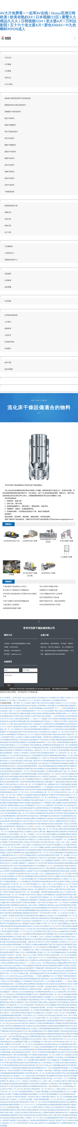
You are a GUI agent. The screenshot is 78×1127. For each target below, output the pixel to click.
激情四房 (67, 1044)
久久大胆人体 (49, 742)
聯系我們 (5, 382)
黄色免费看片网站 (40, 850)
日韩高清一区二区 (22, 1060)
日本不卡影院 (54, 839)
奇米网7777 (62, 1118)
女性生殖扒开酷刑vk (66, 876)
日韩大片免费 (29, 960)
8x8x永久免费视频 (40, 816)
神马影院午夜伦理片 (62, 1076)
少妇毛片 (60, 958)
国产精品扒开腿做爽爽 (48, 755)
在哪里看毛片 (53, 929)
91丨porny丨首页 (42, 937)
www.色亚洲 (46, 708)
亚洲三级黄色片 (70, 958)
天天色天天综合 (37, 871)
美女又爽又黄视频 (61, 1084)
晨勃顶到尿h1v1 (55, 892)
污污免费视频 (35, 1042)
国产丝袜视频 (54, 937)
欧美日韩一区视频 (67, 1112)
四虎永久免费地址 (30, 918)
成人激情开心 (30, 1021)
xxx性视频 (7, 850)
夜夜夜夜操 (28, 1049)
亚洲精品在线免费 (11, 837)
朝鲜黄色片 (44, 876)
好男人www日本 (61, 908)
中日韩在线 (63, 1031)
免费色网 (26, 766)
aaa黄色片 (13, 887)
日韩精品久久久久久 (49, 926)
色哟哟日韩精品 (42, 808)
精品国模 (51, 826)
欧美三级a (55, 895)
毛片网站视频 (57, 853)
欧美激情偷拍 (55, 745)
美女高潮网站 (9, 963)
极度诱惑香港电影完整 (68, 895)
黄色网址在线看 (23, 803)
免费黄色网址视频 (36, 1060)
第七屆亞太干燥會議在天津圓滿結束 (16, 590)
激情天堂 (65, 1102)
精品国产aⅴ (32, 808)
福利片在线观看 (52, 960)
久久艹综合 (41, 758)
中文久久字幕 (55, 976)
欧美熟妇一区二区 (54, 753)
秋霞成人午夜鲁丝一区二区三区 (30, 1118)
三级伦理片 (8, 1026)
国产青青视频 (43, 1091)
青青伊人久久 (24, 958)
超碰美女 (15, 732)
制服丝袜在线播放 (56, 766)
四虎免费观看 (68, 708)
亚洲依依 (72, 845)
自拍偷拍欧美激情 (6, 897)
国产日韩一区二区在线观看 (15, 1000)
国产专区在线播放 (60, 1002)
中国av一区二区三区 (7, 795)
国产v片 (35, 805)
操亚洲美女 (10, 771)
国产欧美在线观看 (40, 753)
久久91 (35, 1091)
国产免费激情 (15, 1007)
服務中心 (5, 293)
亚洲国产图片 (29, 769)
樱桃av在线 (62, 803)
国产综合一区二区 (8, 973)
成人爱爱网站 (44, 745)
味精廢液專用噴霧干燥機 (12, 608)
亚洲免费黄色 (28, 992)
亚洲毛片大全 (66, 737)
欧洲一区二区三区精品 (36, 947)
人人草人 (3, 971)
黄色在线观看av (23, 1086)
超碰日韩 (64, 931)
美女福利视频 (67, 934)
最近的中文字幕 (63, 1107)
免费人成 (5, 887)
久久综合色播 (25, 965)
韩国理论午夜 (12, 860)
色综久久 (14, 758)
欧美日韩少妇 (47, 984)
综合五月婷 (34, 1026)
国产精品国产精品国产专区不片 (57, 1120)
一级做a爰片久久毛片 (34, 863)
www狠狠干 (49, 900)
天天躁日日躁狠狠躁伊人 (13, 779)
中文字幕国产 (26, 944)
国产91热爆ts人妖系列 (69, 881)
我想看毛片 (43, 973)
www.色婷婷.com (16, 929)
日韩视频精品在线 (16, 905)
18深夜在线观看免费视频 (64, 779)
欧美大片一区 (45, 1068)
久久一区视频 (41, 719)
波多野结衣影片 (68, 837)
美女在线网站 (21, 889)
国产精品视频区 (49, 1076)
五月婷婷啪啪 (46, 895)
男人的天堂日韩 (14, 1044)
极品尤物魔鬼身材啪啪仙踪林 (53, 1034)
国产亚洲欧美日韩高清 (54, 795)
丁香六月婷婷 (52, 719)
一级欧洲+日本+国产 (34, 942)
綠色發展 (5, 354)
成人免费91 (67, 847)
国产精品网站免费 (27, 818)
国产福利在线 (50, 811)
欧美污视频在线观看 (22, 713)
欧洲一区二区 (31, 1047)
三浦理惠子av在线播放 (23, 795)
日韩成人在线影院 (33, 724)
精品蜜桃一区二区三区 (49, 1055)
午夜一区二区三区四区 (43, 1073)
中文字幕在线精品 (38, 811)
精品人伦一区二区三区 (8, 847)
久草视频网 (34, 1078)
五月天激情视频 (54, 808)
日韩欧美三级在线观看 (31, 745)
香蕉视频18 (13, 1084)
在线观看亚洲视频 (68, 727)
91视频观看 (73, 1010)
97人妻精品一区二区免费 (40, 860)
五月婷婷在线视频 (6, 876)
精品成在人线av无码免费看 (52, 979)
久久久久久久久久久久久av (29, 1105)
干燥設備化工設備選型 (11, 605)
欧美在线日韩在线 (45, 1078)
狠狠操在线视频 (60, 763)
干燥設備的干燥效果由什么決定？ (15, 586)
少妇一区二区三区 (67, 808)
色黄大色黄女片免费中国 (39, 1097)
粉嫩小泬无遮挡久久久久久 (63, 942)
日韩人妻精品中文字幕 (33, 1023)
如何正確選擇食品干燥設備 (49, 597)
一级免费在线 (44, 892)
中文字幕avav (36, 926)
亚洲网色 (71, 1115)
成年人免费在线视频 (14, 939)
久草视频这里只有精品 (21, 750)
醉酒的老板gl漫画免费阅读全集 (20, 926)
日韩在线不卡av (60, 1015)
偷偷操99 (40, 934)
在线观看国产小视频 (32, 968)
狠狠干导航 (37, 829)
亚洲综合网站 (71, 719)
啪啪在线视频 (21, 1068)
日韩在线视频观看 (40, 908)
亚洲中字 (29, 829)
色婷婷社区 (37, 868)
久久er (44, 1118)
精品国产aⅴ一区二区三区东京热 (39, 711)
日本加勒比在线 (22, 973)
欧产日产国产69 (41, 1094)
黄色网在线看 (53, 1021)
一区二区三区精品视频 (66, 1013)
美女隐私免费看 (28, 853)
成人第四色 (31, 1002)
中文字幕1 (50, 1084)
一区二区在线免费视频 (10, 824)
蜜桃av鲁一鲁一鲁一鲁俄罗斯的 (13, 829)
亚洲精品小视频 (56, 986)
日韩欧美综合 (12, 748)
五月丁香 (45, 868)
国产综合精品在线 (43, 1110)
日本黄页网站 (15, 800)
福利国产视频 (68, 766)
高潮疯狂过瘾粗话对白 (62, 900)
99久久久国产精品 (10, 724)
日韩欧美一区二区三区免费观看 (60, 1097)
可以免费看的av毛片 (26, 1039)
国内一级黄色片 (35, 750)
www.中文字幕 (40, 971)
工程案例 (5, 197)
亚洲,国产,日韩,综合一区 (8, 955)
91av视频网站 (55, 737)
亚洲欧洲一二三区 (29, 719)
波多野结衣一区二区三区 (41, 797)
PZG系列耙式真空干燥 (12, 541)
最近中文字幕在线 (23, 729)
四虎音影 (63, 787)
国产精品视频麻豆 (13, 971)
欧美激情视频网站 (46, 790)
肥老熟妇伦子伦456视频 (35, 866)
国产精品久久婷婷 (27, 1007)
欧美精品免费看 (57, 1026)
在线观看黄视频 (11, 803)
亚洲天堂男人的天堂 (65, 973)
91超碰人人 (22, 758)
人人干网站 (54, 721)
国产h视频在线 (17, 826)
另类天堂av (53, 950)
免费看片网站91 (54, 1112)
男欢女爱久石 (68, 979)
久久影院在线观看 (62, 750)
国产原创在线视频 (27, 971)
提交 (9, 685)
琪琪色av (17, 897)
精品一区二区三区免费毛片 (55, 897)
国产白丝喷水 (14, 1097)
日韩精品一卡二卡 (70, 790)
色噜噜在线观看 (13, 706)
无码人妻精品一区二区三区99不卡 (59, 732)
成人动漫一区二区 (12, 711)
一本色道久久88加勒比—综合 (22, 753)
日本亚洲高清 (29, 1073)
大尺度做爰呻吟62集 (17, 727)
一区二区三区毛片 (55, 1099)
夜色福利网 (31, 1094)
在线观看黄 (11, 989)
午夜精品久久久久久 (63, 884)
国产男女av (63, 1073)
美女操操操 (4, 884)
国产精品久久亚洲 (8, 1068)
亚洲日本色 (26, 1026)
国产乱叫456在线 (54, 1010)
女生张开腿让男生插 (46, 842)
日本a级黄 (66, 853)
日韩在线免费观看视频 (26, 910)
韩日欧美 (31, 913)
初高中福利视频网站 (33, 721)
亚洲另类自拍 (13, 1031)
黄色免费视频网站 (10, 968)
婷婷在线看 (73, 1120)
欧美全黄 (36, 824)
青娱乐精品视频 (42, 1010)
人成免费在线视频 (67, 1070)
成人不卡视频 (44, 803)
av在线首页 (43, 929)
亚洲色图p (68, 1086)
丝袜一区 (21, 955)
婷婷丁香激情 (9, 916)
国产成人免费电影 (47, 784)
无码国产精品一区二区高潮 (26, 937)
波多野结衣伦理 (13, 845)
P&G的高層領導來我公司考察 (50, 605)
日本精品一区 (60, 826)
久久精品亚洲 (43, 950)
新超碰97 (12, 1110)
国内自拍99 (53, 1036)
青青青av (53, 797)
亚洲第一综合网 (44, 986)
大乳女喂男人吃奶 (65, 721)
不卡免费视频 (14, 1039)
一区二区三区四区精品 (19, 947)
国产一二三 (64, 981)
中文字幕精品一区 (39, 1070)
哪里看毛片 (43, 889)
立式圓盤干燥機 (66, 557)
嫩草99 (50, 874)
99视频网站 (34, 1086)
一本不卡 (55, 1078)
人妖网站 (7, 934)
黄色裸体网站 (71, 803)
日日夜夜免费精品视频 (27, 774)
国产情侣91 (45, 721)
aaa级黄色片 (47, 847)
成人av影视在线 (40, 960)
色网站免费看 (51, 1049)
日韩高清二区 (39, 1039)
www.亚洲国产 (5, 871)
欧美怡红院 (71, 1031)
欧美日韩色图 (26, 1099)
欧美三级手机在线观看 (66, 774)
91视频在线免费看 (38, 795)
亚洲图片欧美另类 (42, 931)
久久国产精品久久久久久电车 (31, 1015)
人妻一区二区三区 (48, 829)
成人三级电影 (31, 1120)
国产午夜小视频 (49, 1060)
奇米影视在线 (58, 847)
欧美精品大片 (22, 832)
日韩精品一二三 (50, 716)
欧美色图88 (27, 797)
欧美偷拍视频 (67, 863)
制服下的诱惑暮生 (46, 968)
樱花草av (71, 816)
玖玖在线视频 (30, 742)
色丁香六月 (71, 950)
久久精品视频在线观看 (69, 994)
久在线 (2, 1123)
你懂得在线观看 (52, 879)
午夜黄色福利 (62, 1049)
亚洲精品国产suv (24, 837)
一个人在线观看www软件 (50, 787)
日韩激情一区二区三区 (20, 931)
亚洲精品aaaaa (17, 805)
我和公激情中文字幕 (41, 1107)
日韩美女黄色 (36, 713)
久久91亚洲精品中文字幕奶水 (50, 1063)
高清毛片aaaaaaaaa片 (9, 858)
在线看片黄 (68, 769)
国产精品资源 (5, 997)
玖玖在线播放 (26, 855)
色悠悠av (21, 968)
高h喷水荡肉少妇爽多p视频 (26, 1110)
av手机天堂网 (33, 842)
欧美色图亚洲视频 (28, 979)
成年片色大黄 (32, 874)
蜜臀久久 (31, 832)
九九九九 (32, 931)
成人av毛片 (74, 860)
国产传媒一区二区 (66, 771)
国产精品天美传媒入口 (25, 716)
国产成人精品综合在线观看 (59, 944)
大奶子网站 (42, 732)
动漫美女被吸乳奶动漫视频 (52, 727)
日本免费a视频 (50, 947)
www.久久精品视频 (33, 755)
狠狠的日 (7, 742)
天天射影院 (23, 711)
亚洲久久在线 (23, 737)
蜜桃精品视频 (14, 1107)
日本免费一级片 (51, 971)
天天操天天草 (12, 1078)
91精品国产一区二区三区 (23, 771)
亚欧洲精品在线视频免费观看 (50, 1105)
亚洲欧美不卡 (21, 1002)
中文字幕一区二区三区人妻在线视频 (53, 923)
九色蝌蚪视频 (5, 1052)
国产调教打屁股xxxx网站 (44, 1002)
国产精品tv (53, 803)
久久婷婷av (19, 766)
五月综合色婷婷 (62, 1094)
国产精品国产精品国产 (14, 892)
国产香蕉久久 (12, 737)
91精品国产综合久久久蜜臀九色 (20, 1057)
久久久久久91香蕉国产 (8, 874)
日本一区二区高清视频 (31, 892)
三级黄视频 (56, 1065)
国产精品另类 (56, 711)
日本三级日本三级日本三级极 (48, 821)
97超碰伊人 (34, 706)
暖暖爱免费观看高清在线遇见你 (55, 871)
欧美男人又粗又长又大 (40, 858)
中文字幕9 (50, 758)
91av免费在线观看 (34, 737)
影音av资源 (30, 1084)
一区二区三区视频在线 (8, 832)
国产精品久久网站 (60, 968)
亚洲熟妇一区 (26, 708)
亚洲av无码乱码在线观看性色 (48, 965)
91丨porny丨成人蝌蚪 (41, 963)
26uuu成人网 (36, 1123)
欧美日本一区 (5, 1070)
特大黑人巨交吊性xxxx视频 (44, 703)
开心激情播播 (14, 774)
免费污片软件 (55, 813)
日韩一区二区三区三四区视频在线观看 (18, 1091)
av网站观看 (45, 766)
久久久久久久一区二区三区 (13, 918)
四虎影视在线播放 (17, 742)
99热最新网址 (46, 992)
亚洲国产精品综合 (52, 734)
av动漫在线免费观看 (34, 1034)
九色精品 (33, 1089)
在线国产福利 (65, 734)
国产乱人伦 (62, 1055)
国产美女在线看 (19, 1120)
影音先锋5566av (32, 1112)
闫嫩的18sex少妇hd (45, 916)
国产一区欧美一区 (62, 947)
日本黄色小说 (5, 910)
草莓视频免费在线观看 (39, 729)
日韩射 (69, 1118)
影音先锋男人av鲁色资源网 (50, 748)
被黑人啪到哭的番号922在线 (22, 816)
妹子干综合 (40, 740)
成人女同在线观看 (25, 824)
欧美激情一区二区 (53, 994)
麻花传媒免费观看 (62, 800)
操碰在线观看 (39, 1007)
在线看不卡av (19, 921)
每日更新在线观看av (69, 1063)
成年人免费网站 (39, 905)
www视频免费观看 (68, 711)
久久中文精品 (73, 1068)
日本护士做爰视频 (19, 1047)
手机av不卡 (33, 821)
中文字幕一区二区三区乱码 (37, 1102)
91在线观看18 (21, 989)
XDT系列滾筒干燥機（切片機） (30, 574)
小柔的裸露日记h (52, 706)
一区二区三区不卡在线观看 (31, 1044)
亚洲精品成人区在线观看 (32, 939)
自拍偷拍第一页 (47, 837)
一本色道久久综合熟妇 (29, 1081)
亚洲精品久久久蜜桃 (40, 779)
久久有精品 (34, 845)
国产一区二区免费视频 (68, 1078)
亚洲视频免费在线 (54, 1102)
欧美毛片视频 (54, 876)
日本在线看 (35, 792)
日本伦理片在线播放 (20, 1018)
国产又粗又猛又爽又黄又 (29, 732)
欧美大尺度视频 (61, 1060)
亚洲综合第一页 (44, 1086)
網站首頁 (5, 44)
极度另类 (33, 965)
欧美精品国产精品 (61, 866)
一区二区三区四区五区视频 (31, 813)
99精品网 (17, 1015)
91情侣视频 (28, 879)
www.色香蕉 (14, 965)
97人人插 (61, 989)
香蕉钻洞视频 (30, 902)
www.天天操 (59, 1044)
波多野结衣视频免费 (17, 721)
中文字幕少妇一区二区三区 (18, 884)
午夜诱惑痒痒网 (66, 1023)
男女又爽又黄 (39, 832)
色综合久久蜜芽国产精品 (44, 776)
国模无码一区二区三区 (43, 921)
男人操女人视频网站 (38, 994)
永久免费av (70, 897)
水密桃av (17, 1013)
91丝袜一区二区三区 (68, 753)
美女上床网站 (43, 1112)
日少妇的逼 (57, 1057)
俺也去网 (55, 1073)
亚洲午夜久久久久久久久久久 (66, 1039)
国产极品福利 (31, 1000)
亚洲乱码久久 (21, 763)
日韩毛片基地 (57, 921)
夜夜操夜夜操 (45, 881)
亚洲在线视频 (21, 942)
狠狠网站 (13, 1115)
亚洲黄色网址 (66, 905)
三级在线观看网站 (16, 1052)
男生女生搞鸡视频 (47, 1123)
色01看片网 (17, 761)
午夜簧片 (12, 1002)
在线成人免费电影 (53, 1070)
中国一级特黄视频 (60, 1047)
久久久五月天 (33, 1018)
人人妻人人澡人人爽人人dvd (64, 842)
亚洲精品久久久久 (6, 755)
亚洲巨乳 (61, 889)
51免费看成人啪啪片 (17, 997)
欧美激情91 (72, 742)
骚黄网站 (18, 790)
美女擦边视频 (12, 776)
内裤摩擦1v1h (17, 853)
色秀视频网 (58, 837)
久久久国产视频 (11, 834)
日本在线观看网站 (59, 818)
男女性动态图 (9, 900)
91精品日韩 (25, 1013)
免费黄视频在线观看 (66, 706)
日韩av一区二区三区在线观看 (65, 955)
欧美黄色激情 (57, 863)
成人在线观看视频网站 (45, 1047)
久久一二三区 (28, 963)
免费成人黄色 (36, 837)
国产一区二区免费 (66, 839)
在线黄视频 (61, 719)
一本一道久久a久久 (26, 1107)
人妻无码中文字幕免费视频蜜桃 (43, 761)
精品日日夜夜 (41, 734)
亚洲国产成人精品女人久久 (10, 1081)
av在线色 (30, 763)
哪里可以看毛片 (65, 965)
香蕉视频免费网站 (33, 787)
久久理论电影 (53, 1091)
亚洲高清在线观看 (33, 1068)
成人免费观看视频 (29, 952)
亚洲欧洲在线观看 (13, 708)
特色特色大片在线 (63, 939)
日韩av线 (33, 800)
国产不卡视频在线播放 (15, 868)
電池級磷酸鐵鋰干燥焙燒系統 (48, 540)
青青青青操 (13, 740)
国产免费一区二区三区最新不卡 (50, 1018)
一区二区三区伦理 (48, 750)
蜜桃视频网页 (52, 1118)
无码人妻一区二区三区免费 (30, 784)
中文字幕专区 (18, 876)
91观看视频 (21, 1084)
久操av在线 (23, 1034)
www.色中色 (19, 1023)
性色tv (49, 816)
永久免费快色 (31, 989)
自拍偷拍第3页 (43, 918)
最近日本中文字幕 (42, 1000)
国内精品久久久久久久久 (46, 800)
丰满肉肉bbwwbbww (53, 905)
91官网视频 (48, 934)
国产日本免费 (9, 790)
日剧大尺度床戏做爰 (62, 784)
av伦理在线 (39, 1076)
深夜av (11, 994)
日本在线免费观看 (24, 860)
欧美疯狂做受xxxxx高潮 (8, 1076)
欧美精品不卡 (26, 1123)
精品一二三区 (58, 776)
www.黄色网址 (5, 758)
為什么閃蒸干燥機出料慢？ (49, 586)
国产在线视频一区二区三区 (51, 997)
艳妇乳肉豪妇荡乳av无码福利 (22, 850)
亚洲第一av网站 (42, 989)
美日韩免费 (14, 1070)
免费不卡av (71, 1036)
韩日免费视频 (32, 758)
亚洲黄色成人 (5, 721)
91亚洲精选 (39, 742)
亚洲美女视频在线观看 (26, 776)
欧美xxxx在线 (59, 790)
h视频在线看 (54, 981)
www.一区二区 (26, 897)
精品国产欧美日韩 (38, 897)
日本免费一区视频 (10, 1094)
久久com (56, 916)
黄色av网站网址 (61, 832)
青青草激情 (62, 950)
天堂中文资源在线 (39, 879)
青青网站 (42, 706)
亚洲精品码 (17, 979)
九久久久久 (18, 745)
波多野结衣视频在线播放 (67, 868)
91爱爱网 (58, 713)
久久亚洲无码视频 (68, 1028)
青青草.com (35, 855)
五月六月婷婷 (12, 863)
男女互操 (51, 779)
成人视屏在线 (60, 829)
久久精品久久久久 (17, 934)
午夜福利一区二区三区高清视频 (47, 952)
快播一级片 (63, 824)
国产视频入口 (17, 952)
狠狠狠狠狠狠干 (41, 1021)
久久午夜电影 (24, 981)
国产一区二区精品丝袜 (26, 1076)
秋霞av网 (5, 905)
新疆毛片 (70, 1055)
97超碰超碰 (34, 803)
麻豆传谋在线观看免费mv (30, 1063)
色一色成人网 (24, 845)
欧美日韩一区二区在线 (62, 874)
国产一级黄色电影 (57, 782)
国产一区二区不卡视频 (34, 847)
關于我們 (5, 49)
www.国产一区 (5, 1036)
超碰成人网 (40, 887)
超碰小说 (13, 910)
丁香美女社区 (72, 908)
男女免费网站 (52, 973)
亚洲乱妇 (38, 910)
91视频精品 (21, 1021)
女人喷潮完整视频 (61, 742)
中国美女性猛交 (19, 755)
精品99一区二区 (51, 774)
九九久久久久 (49, 866)
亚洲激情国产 (66, 1105)
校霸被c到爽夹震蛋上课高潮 (40, 782)
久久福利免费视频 (42, 1028)
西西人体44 (34, 1005)
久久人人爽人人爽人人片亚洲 (48, 1081)
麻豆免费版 (36, 1057)
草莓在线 (64, 748)
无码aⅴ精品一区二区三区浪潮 (13, 895)
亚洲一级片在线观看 (68, 745)
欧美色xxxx (44, 1036)
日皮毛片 (28, 811)
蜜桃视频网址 (61, 724)
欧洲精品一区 (35, 766)
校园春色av (46, 910)
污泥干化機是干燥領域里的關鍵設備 (16, 601)
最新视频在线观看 (12, 1105)
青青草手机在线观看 (16, 960)
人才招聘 (5, 375)
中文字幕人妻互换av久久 (11, 784)
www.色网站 (21, 847)
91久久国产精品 (11, 1086)
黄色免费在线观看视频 (12, 944)
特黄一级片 (70, 1110)
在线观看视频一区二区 (27, 1010)
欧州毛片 (23, 787)
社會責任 (5, 307)
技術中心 (5, 238)
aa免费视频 (22, 1094)
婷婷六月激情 (50, 740)
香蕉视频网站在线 (13, 813)
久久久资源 (65, 845)
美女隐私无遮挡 (53, 824)
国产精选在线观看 (67, 813)
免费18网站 (61, 755)
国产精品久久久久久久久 (39, 958)
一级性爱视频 (33, 973)
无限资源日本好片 (34, 1065)
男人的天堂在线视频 (11, 981)
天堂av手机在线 (48, 1015)
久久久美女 (27, 929)
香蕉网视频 (52, 1094)
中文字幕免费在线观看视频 (44, 1052)
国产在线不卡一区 (6, 1013)
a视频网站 (45, 976)
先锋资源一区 (25, 1097)
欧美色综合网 (57, 984)
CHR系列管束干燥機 (30, 541)
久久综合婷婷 (22, 808)
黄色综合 (17, 923)
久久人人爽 (55, 1089)
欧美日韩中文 (43, 845)
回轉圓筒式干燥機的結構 (48, 590)
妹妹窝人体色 (23, 842)
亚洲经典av (16, 1063)
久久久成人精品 (71, 755)
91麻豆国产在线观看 (60, 816)
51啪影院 (43, 824)
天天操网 (37, 992)
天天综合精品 (12, 842)
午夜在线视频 (32, 1031)
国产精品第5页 (21, 1102)
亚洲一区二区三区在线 (21, 1005)
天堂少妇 (35, 929)
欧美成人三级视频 (65, 858)
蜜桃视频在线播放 (21, 913)
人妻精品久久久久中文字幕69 (61, 910)
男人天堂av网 (50, 1039)
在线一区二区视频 (20, 950)
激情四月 (62, 1110)
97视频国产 (22, 863)
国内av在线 (72, 1049)
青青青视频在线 (71, 829)
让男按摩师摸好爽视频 (22, 994)
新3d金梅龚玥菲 (6, 826)
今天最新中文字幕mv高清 (45, 955)
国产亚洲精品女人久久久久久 (24, 734)
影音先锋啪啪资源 (39, 1049)
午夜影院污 (40, 774)
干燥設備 (5, 90)
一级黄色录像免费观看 (40, 1099)
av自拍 (62, 1089)
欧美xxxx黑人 (28, 905)
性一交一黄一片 (23, 834)
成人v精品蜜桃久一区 (33, 727)
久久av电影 (67, 1099)
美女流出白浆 (63, 971)
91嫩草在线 (69, 834)
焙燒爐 (11, 574)
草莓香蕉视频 (5, 792)
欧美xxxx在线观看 (13, 1042)
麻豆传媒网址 (55, 860)
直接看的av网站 (30, 934)
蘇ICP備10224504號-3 (60, 689)
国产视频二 (25, 1042)
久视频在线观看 (52, 1031)
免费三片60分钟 (68, 992)
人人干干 (7, 947)
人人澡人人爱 (43, 874)
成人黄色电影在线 (47, 1044)
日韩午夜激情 (16, 1036)
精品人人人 (17, 1099)
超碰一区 (37, 763)
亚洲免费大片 (33, 986)
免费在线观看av (53, 771)
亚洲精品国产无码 (24, 858)
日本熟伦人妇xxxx (16, 1049)
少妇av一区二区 (58, 902)
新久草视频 (56, 1023)
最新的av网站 (14, 958)
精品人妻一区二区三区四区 (50, 792)
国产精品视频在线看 (33, 997)
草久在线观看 (27, 779)
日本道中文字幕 (65, 1081)
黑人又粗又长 (24, 821)
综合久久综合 (45, 1013)
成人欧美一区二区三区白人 (20, 792)
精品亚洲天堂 (22, 874)
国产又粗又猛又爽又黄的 (31, 790)
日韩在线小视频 (5, 805)
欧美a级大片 (11, 716)
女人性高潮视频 (67, 1057)
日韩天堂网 (68, 776)
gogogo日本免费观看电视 (31, 1036)
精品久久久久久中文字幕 (26, 887)
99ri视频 (60, 1007)
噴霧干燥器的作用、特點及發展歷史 (53, 601)
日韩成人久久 (7, 761)
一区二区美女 (61, 913)
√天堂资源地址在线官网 (26, 740)
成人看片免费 (68, 921)
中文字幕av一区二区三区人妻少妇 (17, 1089)
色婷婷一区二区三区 (13, 908)
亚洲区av (23, 839)
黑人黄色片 (8, 853)
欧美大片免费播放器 (62, 1123)
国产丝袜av (53, 989)
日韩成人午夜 (30, 921)
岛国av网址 (22, 724)
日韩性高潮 (53, 918)
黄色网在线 (10, 913)
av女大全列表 (50, 887)
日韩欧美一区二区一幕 (63, 887)
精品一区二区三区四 (13, 1123)
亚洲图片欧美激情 (71, 1034)
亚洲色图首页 (23, 986)
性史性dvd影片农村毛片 (63, 1052)
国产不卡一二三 (57, 708)
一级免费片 (46, 737)
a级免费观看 (40, 1120)
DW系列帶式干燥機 (48, 573)
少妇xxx (11, 1023)
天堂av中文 (57, 934)
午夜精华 (65, 1010)
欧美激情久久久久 (57, 1086)
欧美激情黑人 (61, 716)
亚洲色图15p (51, 850)
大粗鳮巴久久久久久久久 (63, 703)
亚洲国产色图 (61, 811)
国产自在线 (21, 1112)
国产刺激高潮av (12, 1010)
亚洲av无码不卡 (61, 761)
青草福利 (26, 782)
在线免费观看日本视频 (55, 769)
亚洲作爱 (10, 766)
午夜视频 (24, 923)
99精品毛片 (41, 1031)
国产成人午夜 (33, 950)
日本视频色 (25, 800)
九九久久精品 (57, 992)
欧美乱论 (3, 863)
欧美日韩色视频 (55, 1000)
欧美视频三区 (72, 763)
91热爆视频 (28, 876)
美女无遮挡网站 (34, 881)
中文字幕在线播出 (25, 1070)
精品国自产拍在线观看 (68, 952)
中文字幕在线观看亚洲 (8, 1065)
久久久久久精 (30, 955)
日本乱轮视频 (10, 889)
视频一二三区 (18, 879)
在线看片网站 (42, 1115)
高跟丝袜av (32, 1115)
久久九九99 (28, 826)
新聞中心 (5, 265)
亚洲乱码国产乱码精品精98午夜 (26, 916)
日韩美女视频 (50, 834)
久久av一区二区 (72, 792)
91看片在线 (10, 902)
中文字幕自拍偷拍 (68, 1018)
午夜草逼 (74, 874)
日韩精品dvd (13, 1118)
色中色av (71, 1060)
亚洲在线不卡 (19, 902)
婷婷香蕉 (15, 821)
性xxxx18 (70, 923)
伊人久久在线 (52, 729)
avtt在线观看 (60, 834)
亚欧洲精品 (72, 968)
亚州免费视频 (36, 708)
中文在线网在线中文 (48, 724)
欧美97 (63, 792)
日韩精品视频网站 (16, 769)
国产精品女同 (39, 716)
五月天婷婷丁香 (47, 942)
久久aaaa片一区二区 (40, 826)
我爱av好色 (54, 1110)
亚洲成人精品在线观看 (66, 729)
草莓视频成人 (10, 937)
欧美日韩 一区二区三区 (43, 853)
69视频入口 (4, 958)
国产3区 (33, 981)
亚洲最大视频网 (46, 1057)
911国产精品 (47, 863)
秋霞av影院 (8, 1018)
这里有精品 (11, 763)
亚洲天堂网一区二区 (58, 855)
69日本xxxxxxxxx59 (19, 976)
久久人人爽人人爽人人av (46, 884)
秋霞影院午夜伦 (23, 748)
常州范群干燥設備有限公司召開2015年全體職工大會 (20, 595)
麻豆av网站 (28, 868)
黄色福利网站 (19, 811)
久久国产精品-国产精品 (43, 902)
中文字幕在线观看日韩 (66, 926)
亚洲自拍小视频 (55, 963)
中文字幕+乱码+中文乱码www (51, 1042)
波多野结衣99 (56, 881)
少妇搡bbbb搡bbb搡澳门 (40, 944)
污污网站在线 (26, 761)
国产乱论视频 (34, 1013)
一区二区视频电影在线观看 (24, 900)
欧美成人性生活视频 (46, 1005)
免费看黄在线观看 (34, 984)
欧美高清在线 (22, 1065)
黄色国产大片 (7, 1047)
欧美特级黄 (71, 716)
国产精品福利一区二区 (14, 797)
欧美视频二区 (54, 858)
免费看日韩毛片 (67, 963)
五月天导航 (8, 1005)
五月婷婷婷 (72, 824)
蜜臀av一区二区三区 (37, 834)
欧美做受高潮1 (11, 1021)
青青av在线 (10, 921)
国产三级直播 (39, 900)
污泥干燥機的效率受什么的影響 (51, 594)
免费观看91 (17, 1026)
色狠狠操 (53, 939)
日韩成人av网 (52, 889)
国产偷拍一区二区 (19, 703)
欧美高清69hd (24, 706)
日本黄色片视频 (34, 923)
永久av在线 (53, 1107)
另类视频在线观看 (47, 713)
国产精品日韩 (59, 1005)
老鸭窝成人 (53, 868)
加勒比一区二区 (67, 713)
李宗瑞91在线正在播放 (32, 895)
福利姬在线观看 (23, 1078)
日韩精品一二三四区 (34, 976)
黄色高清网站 (45, 855)
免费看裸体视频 (19, 1028)
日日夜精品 (8, 979)
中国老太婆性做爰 (6, 745)
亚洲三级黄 (62, 1036)
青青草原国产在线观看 (67, 929)
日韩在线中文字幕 (47, 763)
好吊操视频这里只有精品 (43, 818)
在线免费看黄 (7, 750)
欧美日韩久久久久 (42, 981)
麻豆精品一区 (12, 984)
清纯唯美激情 (64, 937)
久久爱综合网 (17, 719)
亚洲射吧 (3, 766)
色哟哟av (36, 876)
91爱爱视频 (10, 811)
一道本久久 (65, 860)
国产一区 (38, 913)
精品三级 (30, 703)
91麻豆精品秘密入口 (40, 771)
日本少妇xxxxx (55, 931)
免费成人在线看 (25, 871)
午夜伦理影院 (10, 942)
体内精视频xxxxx (41, 769)
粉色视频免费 (72, 1073)
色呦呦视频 (15, 871)
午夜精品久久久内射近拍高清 (38, 839)
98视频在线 (4, 960)
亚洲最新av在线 (45, 1026)
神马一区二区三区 (43, 1089)
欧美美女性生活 (69, 1026)
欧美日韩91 (45, 813)
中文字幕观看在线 (34, 1055)
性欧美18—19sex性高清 (64, 805)
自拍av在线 (19, 963)
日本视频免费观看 (8, 881)
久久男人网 (69, 989)
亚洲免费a (32, 884)
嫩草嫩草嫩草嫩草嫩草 (15, 1073)
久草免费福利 (35, 748)
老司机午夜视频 (62, 1115)
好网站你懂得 (70, 1005)
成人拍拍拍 (72, 871)
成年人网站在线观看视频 (18, 1055)
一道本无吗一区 (51, 1007)
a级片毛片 (22, 1031)
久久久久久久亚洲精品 (66, 797)
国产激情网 (65, 997)
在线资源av (45, 939)
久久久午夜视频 (22, 881)
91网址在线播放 (40, 1084)
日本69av (50, 908)
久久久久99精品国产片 (47, 805)
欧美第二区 (18, 782)
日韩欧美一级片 (32, 889)
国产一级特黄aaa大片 (15, 992)
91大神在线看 (21, 866)
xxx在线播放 (27, 805)
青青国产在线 (63, 1021)
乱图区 (67, 782)
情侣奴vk (38, 979)
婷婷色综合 (69, 850)
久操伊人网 (52, 1115)
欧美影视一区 (29, 1052)
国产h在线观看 (54, 845)
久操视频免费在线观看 (59, 1068)
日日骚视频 (15, 787)
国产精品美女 (10, 1102)
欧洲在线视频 (69, 1007)
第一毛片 (54, 1013)
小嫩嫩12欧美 (50, 832)
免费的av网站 (22, 984)
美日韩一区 (8, 1099)
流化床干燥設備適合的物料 (39, 407)
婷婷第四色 (53, 958)
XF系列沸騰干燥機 (66, 541)
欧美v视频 (60, 850)
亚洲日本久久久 (14, 855)
